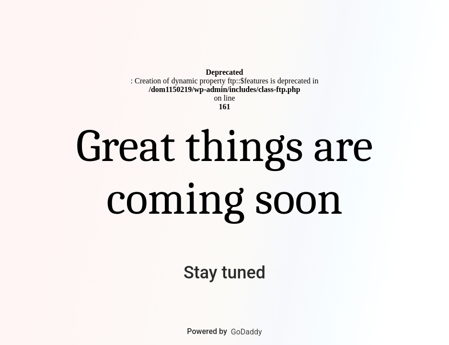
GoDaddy (246, 331)
